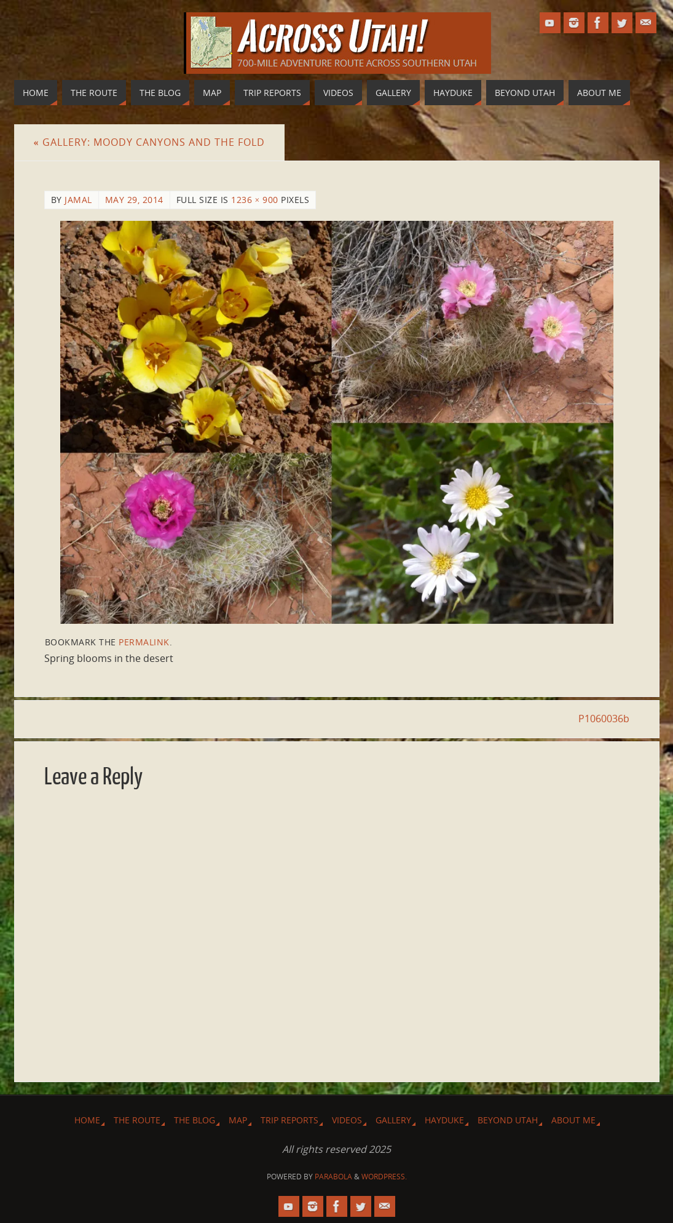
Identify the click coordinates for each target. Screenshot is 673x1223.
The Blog (194, 1120)
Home (87, 1120)
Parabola (333, 1176)
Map (238, 1120)
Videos (347, 1120)
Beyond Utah (508, 1120)
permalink (144, 642)
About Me (573, 1120)
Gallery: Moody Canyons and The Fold (149, 142)
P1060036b (603, 718)
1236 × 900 (254, 199)
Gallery (393, 1120)
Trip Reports (289, 1120)
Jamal (78, 199)
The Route (137, 1120)
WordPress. (384, 1176)
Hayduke (444, 1120)
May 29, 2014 (134, 199)
